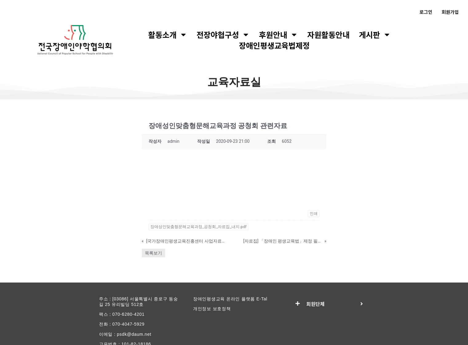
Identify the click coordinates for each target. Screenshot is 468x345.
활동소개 (167, 34)
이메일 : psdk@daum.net (125, 334)
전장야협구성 (223, 34)
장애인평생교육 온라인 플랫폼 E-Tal (230, 298)
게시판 (375, 34)
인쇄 (314, 213)
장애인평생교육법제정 (274, 45)
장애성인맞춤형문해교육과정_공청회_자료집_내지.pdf (198, 226)
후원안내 (278, 34)
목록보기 (153, 253)
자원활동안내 (328, 34)
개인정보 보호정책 (212, 308)
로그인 (425, 12)
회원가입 (450, 12)
